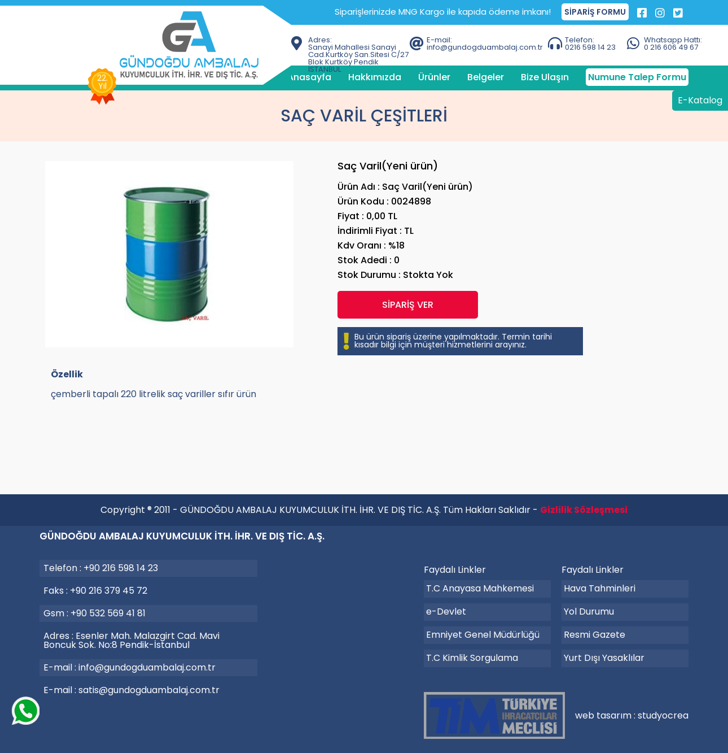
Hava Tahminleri (599, 588)
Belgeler (485, 77)
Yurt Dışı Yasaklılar (604, 657)
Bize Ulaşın (545, 77)
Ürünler (434, 77)
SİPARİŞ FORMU (595, 12)
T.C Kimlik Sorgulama (472, 657)
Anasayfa (309, 77)
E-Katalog (700, 100)
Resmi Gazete (594, 634)
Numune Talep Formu (637, 77)
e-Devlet (446, 611)
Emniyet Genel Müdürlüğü (483, 634)
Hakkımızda (374, 77)
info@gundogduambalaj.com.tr (147, 667)
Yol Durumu (589, 611)
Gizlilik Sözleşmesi (584, 509)
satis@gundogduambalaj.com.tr (149, 690)
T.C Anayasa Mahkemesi (480, 588)
